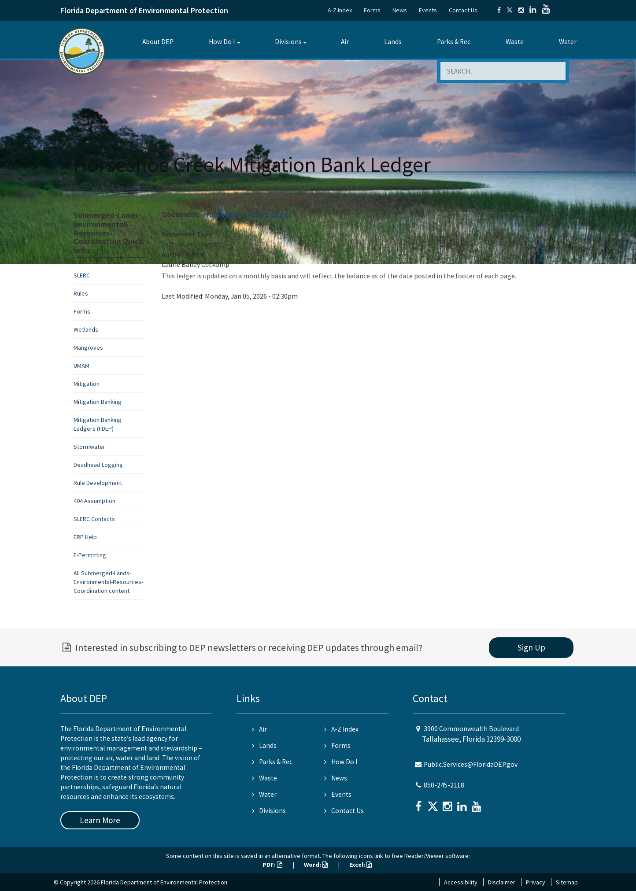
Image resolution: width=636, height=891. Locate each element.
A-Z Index (340, 10)
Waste (515, 41)
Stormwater (89, 447)
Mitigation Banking (98, 402)
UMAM (81, 366)
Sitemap (567, 882)
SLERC (82, 275)
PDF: (272, 865)
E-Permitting (90, 555)
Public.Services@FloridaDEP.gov (471, 764)
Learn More (100, 820)
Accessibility (460, 882)
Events (428, 10)
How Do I (222, 41)
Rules (81, 293)
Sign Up (531, 647)
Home (82, 187)
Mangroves (88, 347)
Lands (393, 41)
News (399, 10)
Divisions (288, 41)
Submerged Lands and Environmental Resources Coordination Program (292, 187)
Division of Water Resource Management (163, 187)
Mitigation (87, 384)
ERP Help (85, 537)
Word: (316, 865)
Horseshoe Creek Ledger (247, 214)
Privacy (535, 882)
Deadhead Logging (98, 465)
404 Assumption (94, 501)
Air (345, 41)
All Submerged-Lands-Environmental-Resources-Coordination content (108, 582)
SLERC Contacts (94, 519)
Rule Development (98, 483)
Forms (372, 10)
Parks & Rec (453, 41)
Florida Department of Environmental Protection (144, 10)
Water (568, 41)
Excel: (360, 865)
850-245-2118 (444, 785)
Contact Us (463, 10)
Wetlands (86, 329)
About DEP (158, 41)
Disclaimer (501, 882)
